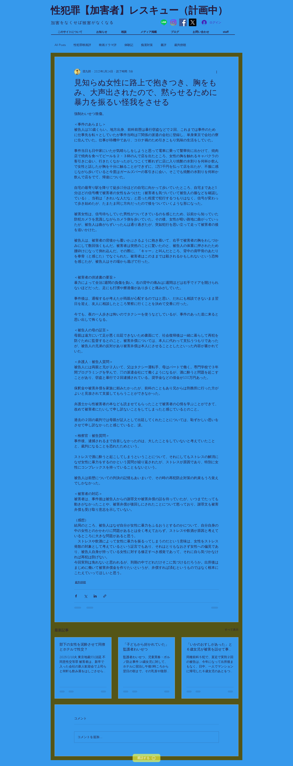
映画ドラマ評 (108, 45)
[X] (192, 22)
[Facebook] (183, 22)
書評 (163, 45)
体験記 (128, 45)
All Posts (60, 45)
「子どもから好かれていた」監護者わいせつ (146, 647)
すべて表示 (231, 630)
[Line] (164, 22)
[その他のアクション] (216, 71)
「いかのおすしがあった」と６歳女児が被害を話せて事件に (209, 647)
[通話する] (146, 758)
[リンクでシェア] (105, 596)
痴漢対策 (147, 45)
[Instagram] (173, 22)
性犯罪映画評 (82, 45)
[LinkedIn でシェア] (95, 596)
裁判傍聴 (180, 45)
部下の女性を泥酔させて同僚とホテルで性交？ (82, 647)
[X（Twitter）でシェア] (85, 596)
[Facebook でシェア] (76, 596)
